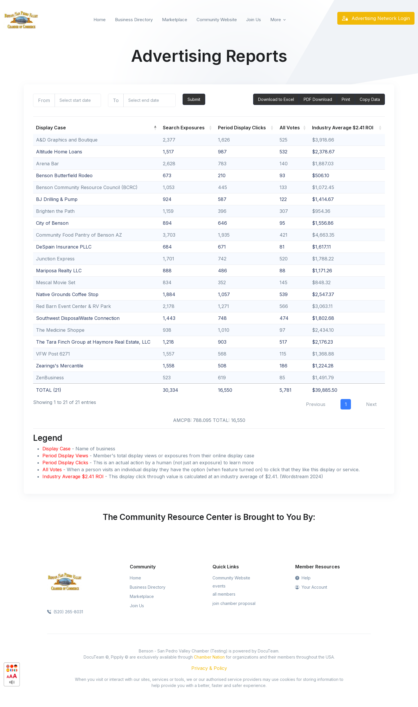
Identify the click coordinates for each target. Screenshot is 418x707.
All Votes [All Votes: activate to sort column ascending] (290, 127)
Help (303, 577)
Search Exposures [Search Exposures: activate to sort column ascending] (184, 127)
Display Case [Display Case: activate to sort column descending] (51, 127)
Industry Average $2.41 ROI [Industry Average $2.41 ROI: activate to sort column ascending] (342, 127)
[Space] (64, 581)
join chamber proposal (233, 603)
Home (99, 19)
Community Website (217, 19)
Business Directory (134, 19)
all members (223, 594)
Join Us (253, 19)
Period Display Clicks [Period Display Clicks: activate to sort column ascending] (242, 127)
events (219, 585)
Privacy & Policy (209, 668)
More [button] (275, 19)
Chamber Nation (209, 657)
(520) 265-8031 (65, 611)
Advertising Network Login (376, 18)
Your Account (311, 587)
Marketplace (174, 19)
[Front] (20, 19)
